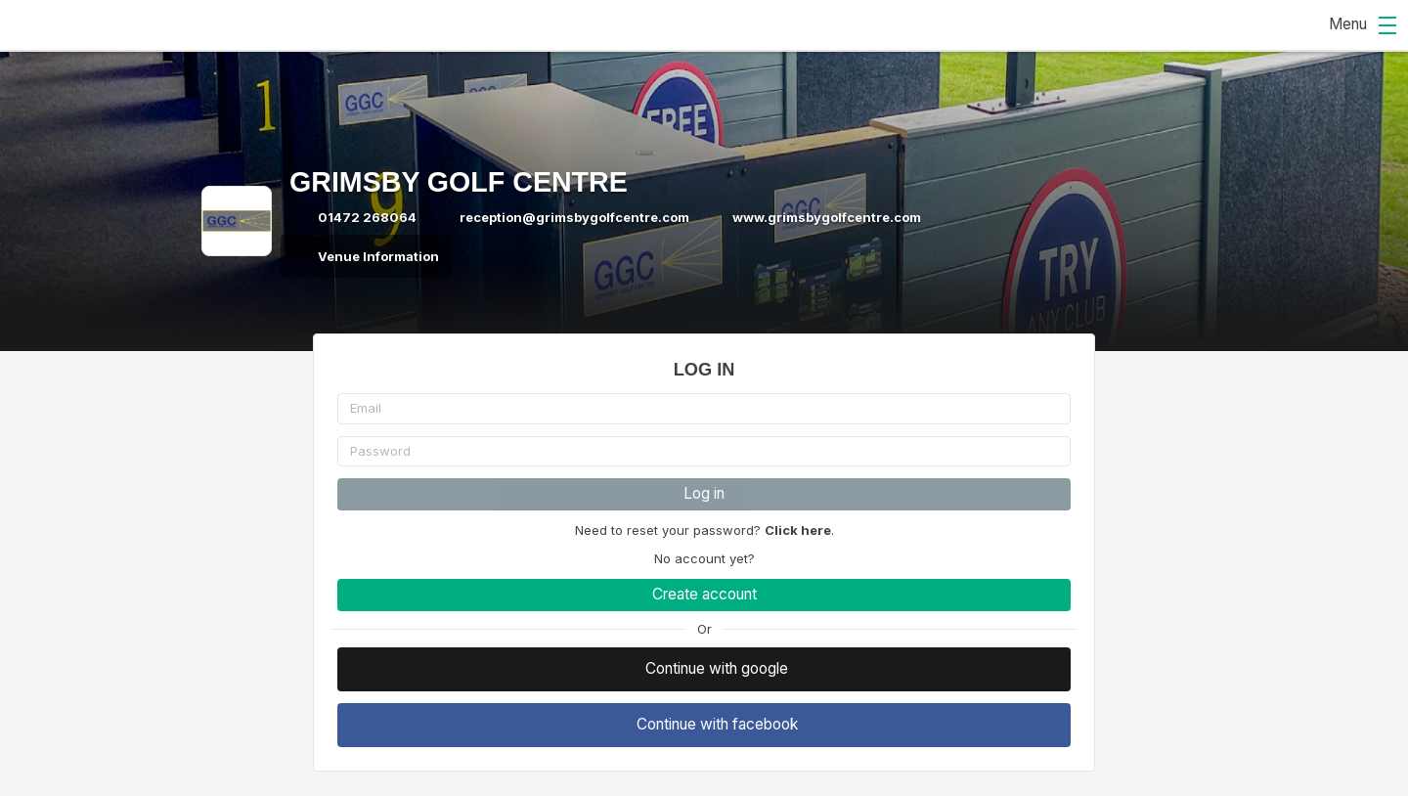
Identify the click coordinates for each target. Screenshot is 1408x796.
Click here (798, 530)
